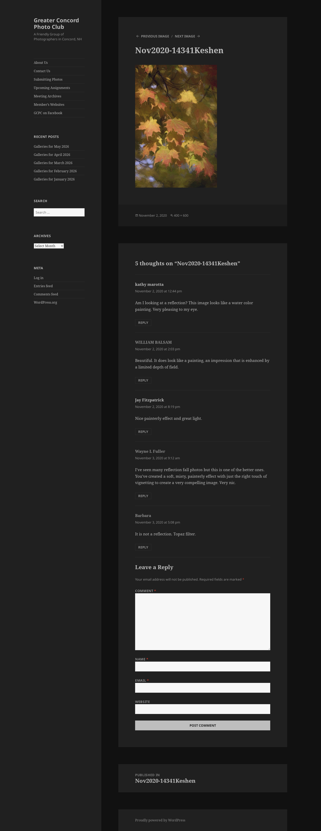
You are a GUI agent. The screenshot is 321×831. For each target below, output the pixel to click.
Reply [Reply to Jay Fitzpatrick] (143, 431)
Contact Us (42, 71)
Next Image (185, 36)
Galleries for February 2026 (55, 171)
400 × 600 (181, 215)
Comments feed (46, 294)
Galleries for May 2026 (51, 146)
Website (142, 701)
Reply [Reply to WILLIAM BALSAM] (143, 380)
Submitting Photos (48, 79)
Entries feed (43, 286)
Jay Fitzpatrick (149, 400)
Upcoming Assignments (52, 88)
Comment (145, 591)
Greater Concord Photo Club (56, 23)
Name (141, 659)
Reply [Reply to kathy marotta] (143, 322)
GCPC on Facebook (48, 113)
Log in (38, 278)
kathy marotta (149, 284)
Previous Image (155, 36)
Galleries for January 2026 (54, 179)
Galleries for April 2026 (52, 154)
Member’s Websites (49, 104)
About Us (41, 62)
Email (142, 680)
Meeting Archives (47, 96)
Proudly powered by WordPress (160, 820)
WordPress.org (45, 302)
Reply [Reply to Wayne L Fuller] (143, 496)
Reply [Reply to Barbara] (143, 547)
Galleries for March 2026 (53, 163)
